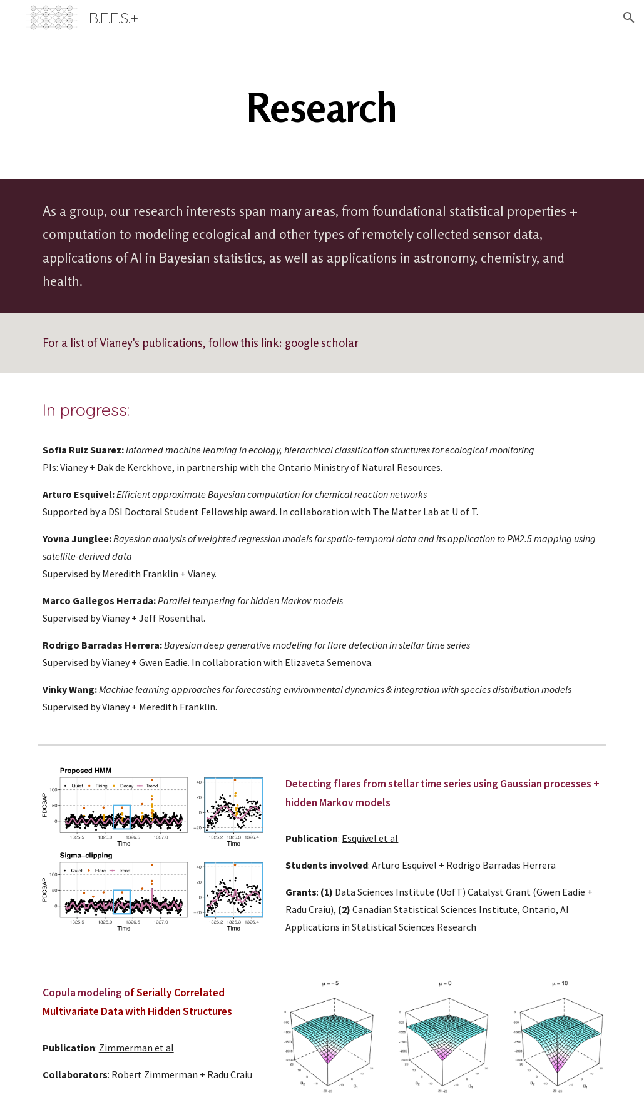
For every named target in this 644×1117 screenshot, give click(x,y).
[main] (322, 107)
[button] (629, 18)
